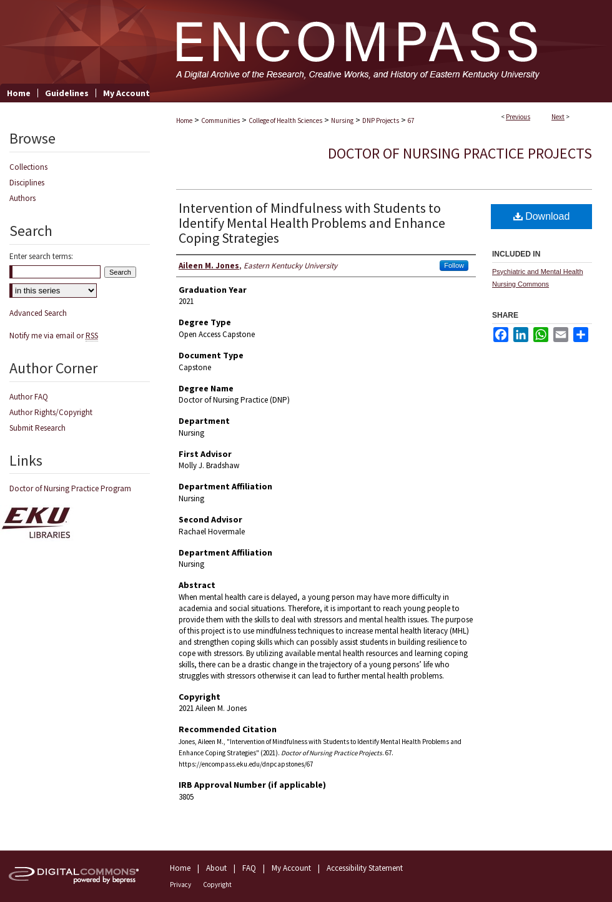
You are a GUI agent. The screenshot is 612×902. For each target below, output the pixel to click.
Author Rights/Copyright (50, 412)
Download (541, 216)
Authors (22, 198)
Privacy (180, 884)
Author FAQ (28, 396)
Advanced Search (38, 313)
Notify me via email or (53, 335)
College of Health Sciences (285, 120)
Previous (518, 116)
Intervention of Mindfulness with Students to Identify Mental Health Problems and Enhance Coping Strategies (312, 223)
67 (411, 120)
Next (558, 116)
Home (184, 120)
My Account (291, 868)
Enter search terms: (41, 256)
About (216, 868)
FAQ (249, 868)
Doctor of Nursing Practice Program (70, 488)
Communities (220, 120)
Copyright (217, 884)
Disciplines (26, 182)
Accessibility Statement (365, 868)
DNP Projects (380, 120)
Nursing (342, 120)
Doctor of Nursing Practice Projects (460, 153)
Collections (28, 167)
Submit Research (37, 428)
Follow (454, 265)
